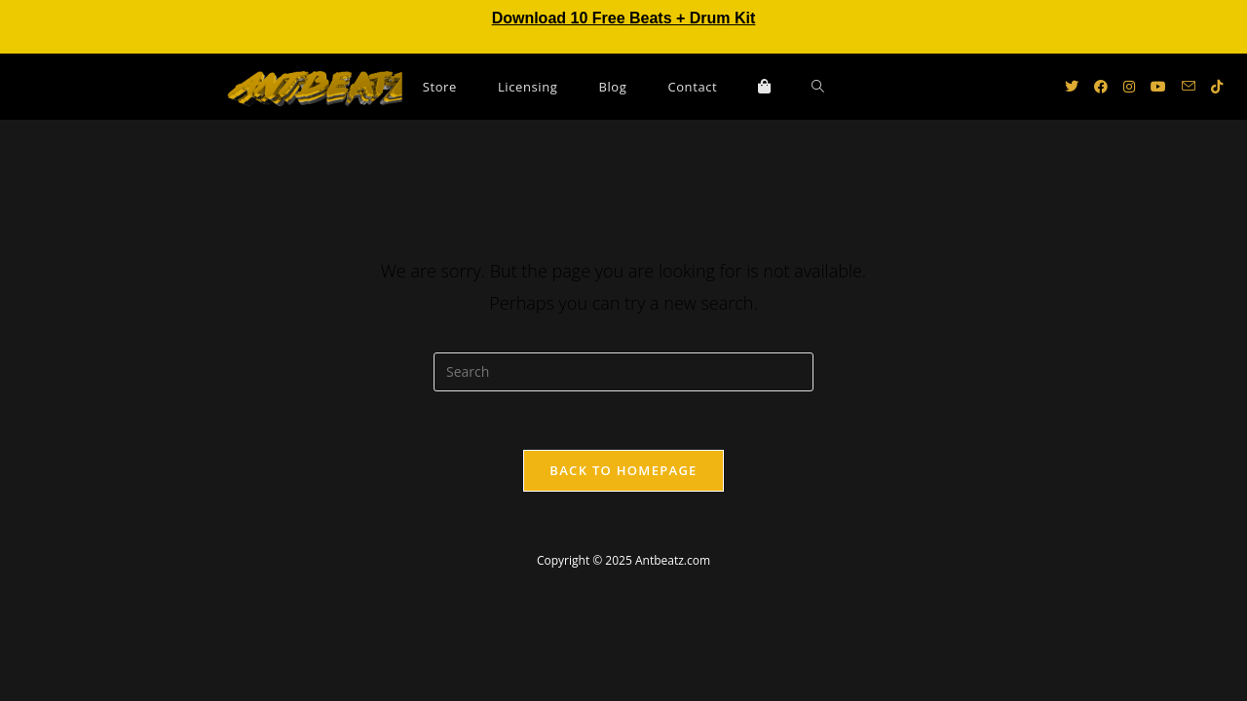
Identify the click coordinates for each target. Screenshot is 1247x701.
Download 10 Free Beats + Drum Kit (624, 18)
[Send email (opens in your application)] (1188, 86)
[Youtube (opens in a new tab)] (1158, 86)
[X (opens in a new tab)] (1071, 86)
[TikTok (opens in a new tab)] (1216, 86)
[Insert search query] (623, 371)
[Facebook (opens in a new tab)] (1100, 86)
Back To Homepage (623, 470)
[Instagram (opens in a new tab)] (1129, 86)
